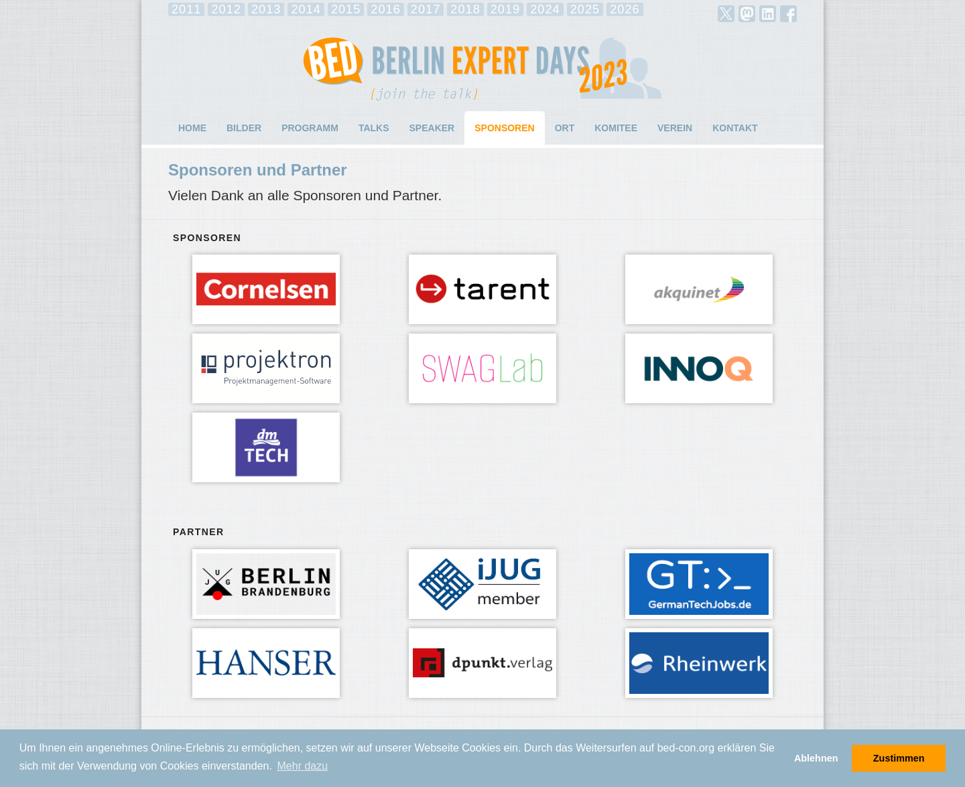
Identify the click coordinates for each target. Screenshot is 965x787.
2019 (505, 9)
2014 (305, 9)
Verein (674, 128)
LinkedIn (767, 13)
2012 (226, 9)
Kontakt (734, 128)
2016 (385, 9)
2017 (425, 9)
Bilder (244, 128)
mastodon (746, 13)
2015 (346, 9)
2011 (186, 9)
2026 (624, 9)
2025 (585, 9)
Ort (565, 128)
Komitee (615, 128)
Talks (374, 128)
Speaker (432, 128)
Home (192, 128)
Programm (309, 128)
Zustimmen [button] (899, 758)
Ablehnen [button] (816, 758)
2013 (266, 9)
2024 (545, 9)
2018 (465, 9)
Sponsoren (504, 128)
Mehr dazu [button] (302, 766)
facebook (788, 13)
